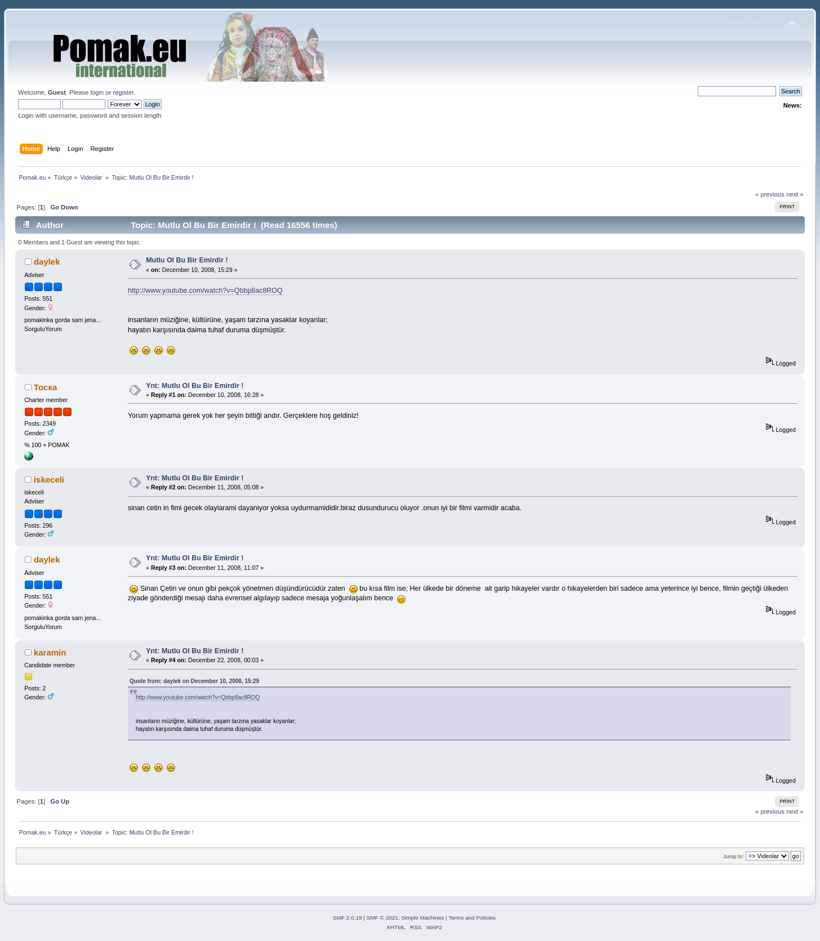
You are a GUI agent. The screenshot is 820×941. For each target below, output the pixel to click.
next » (795, 194)
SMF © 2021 (382, 918)
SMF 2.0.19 (347, 918)
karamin (50, 652)
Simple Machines (422, 918)
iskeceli (49, 479)
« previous (770, 194)
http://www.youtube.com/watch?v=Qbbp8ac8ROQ (205, 291)
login (97, 92)
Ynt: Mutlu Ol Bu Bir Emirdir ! (194, 386)
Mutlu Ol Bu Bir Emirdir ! (187, 260)
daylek (47, 261)
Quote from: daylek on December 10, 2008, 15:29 (194, 681)
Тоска (45, 387)
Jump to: (733, 856)
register (123, 92)
